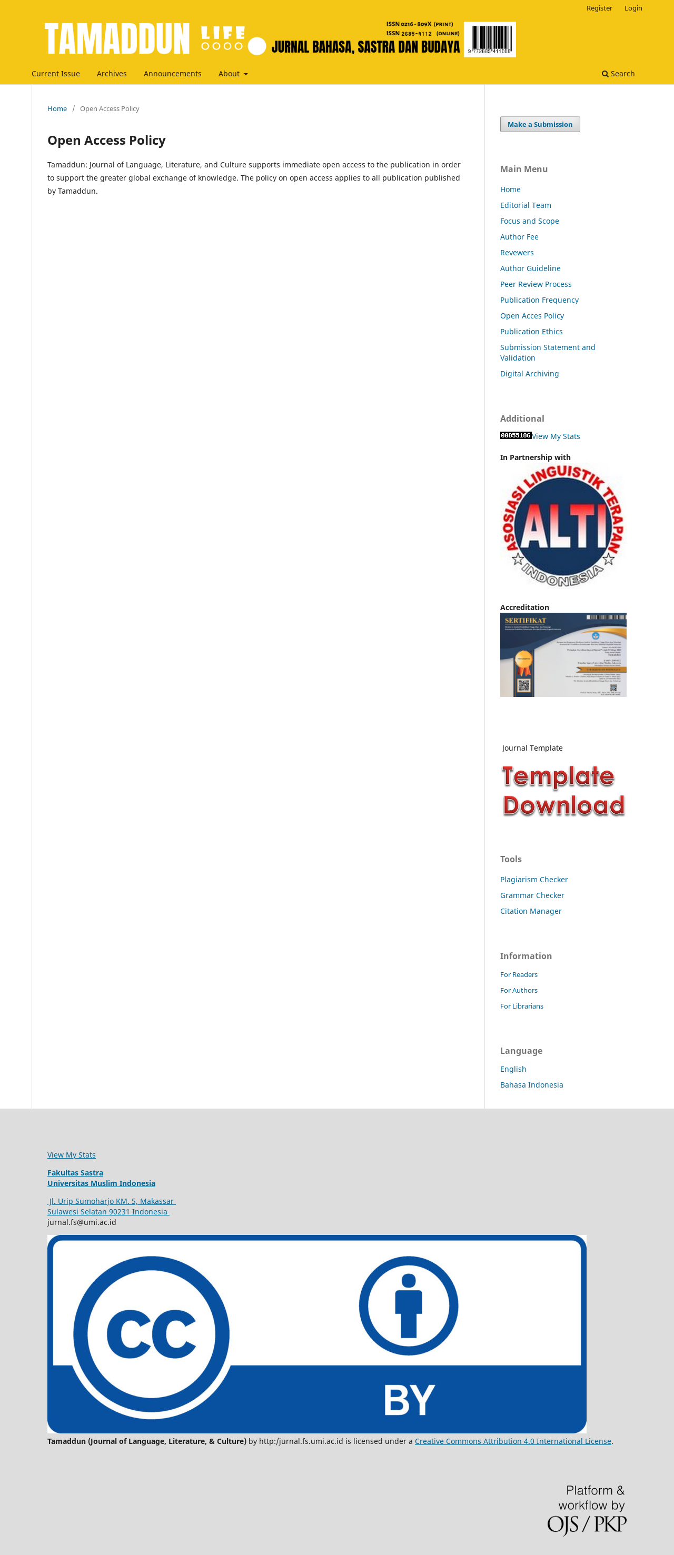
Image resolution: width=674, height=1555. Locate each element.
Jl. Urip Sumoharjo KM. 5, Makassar (111, 1201)
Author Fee (519, 237)
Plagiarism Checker (534, 879)
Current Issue (56, 73)
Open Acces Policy (532, 316)
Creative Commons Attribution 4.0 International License (513, 1441)
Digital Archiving (529, 373)
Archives (112, 73)
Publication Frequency (539, 300)
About (230, 73)
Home (57, 108)
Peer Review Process (536, 284)
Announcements (173, 73)
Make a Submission (540, 124)
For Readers (519, 974)
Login (633, 8)
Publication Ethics (532, 331)
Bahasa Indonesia (531, 1085)
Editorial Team (525, 205)
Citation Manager (531, 911)
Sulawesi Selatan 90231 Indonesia (108, 1212)
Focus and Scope (529, 221)
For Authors (519, 990)
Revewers (517, 252)
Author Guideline (530, 268)
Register (599, 8)
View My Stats (556, 436)
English (513, 1069)
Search (618, 73)
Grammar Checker (532, 895)
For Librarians (521, 1006)
